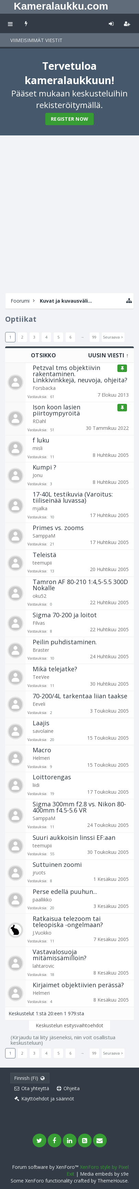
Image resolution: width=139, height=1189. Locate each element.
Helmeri (41, 758)
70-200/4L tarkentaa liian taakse (80, 696)
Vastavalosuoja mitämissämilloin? (59, 955)
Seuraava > (113, 337)
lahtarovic (43, 966)
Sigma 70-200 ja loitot (65, 615)
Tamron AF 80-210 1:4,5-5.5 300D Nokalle (80, 585)
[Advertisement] (69, 213)
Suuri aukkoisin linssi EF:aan (74, 837)
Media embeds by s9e (104, 1174)
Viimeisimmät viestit (36, 40)
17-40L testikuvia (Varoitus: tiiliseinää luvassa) (73, 497)
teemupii (42, 562)
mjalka (40, 508)
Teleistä (44, 555)
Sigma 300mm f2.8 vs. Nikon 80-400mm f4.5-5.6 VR (79, 807)
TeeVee (41, 677)
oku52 (39, 596)
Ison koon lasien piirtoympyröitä (56, 410)
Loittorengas (52, 777)
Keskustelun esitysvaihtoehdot (69, 1025)
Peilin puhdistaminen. (65, 642)
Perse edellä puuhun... (65, 891)
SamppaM (44, 535)
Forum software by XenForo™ (46, 1167)
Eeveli (39, 704)
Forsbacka (44, 388)
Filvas (39, 623)
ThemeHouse (112, 1180)
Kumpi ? (44, 467)
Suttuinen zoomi (57, 864)
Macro (42, 750)
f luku (41, 440)
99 (94, 337)
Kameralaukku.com (61, 6)
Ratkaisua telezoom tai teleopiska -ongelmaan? (68, 921)
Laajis (41, 723)
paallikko (42, 899)
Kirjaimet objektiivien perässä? (78, 985)
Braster (41, 650)
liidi (36, 785)
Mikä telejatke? (55, 669)
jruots (39, 872)
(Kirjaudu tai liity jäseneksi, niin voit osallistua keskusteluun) (63, 1040)
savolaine (43, 731)
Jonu (38, 475)
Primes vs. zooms (58, 528)
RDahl (39, 421)
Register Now (69, 119)
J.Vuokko (42, 932)
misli (38, 448)
